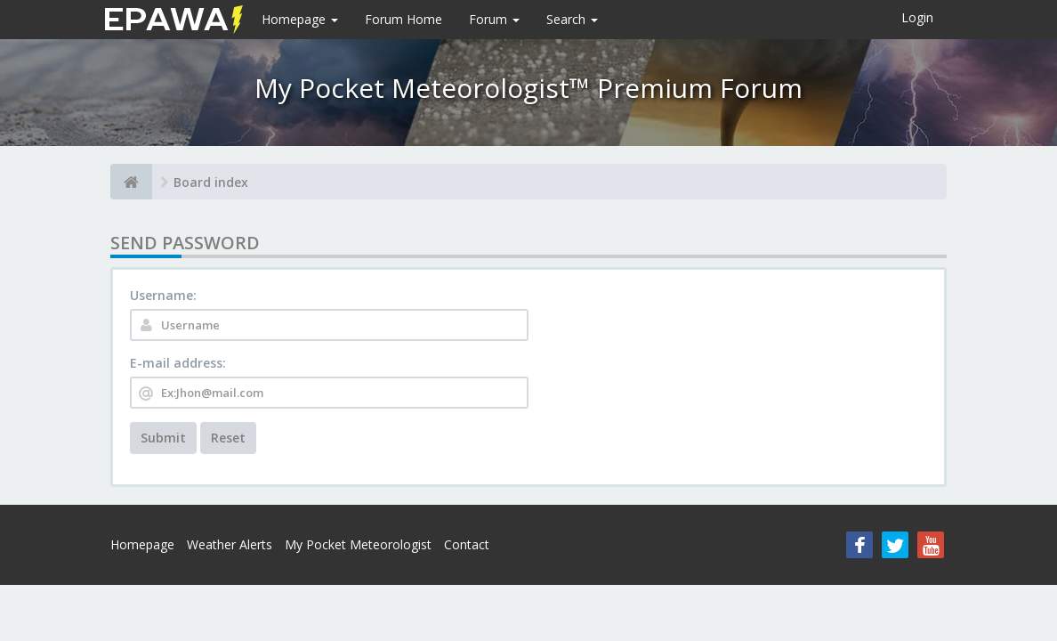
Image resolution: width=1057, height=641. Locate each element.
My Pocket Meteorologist (358, 544)
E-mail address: (178, 362)
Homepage (300, 19)
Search (572, 19)
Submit (163, 437)
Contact (466, 544)
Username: (163, 295)
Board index (210, 182)
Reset (228, 437)
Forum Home (403, 19)
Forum (494, 19)
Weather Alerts (229, 544)
